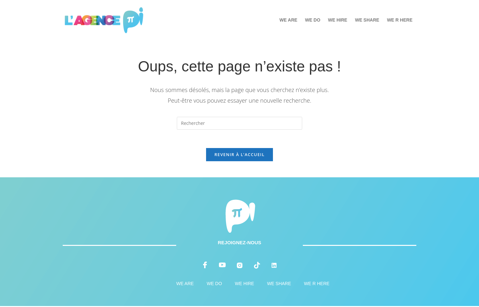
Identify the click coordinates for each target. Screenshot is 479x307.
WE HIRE (337, 20)
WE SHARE (367, 20)
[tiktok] (257, 266)
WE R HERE (399, 20)
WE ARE (288, 20)
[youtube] (222, 266)
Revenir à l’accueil (239, 155)
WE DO (312, 20)
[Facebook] (205, 266)
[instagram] (239, 266)
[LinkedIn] (274, 266)
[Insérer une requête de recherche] (239, 123)
